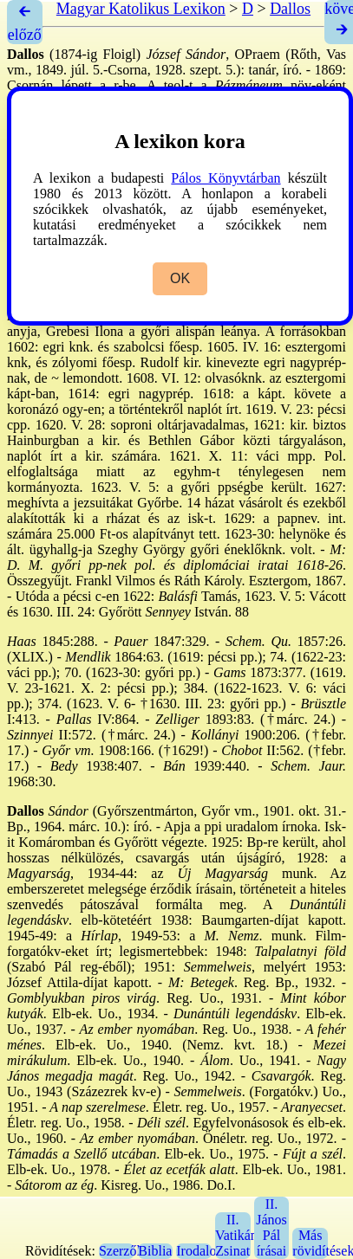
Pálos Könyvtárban (225, 178)
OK (180, 278)
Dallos (290, 8)
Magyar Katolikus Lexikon (141, 8)
